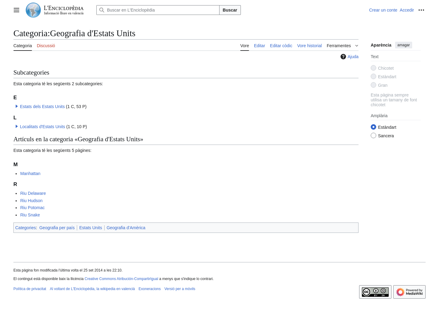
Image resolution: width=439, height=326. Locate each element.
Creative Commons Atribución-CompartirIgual (121, 279)
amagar (404, 45)
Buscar (230, 10)
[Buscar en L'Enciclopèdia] (158, 10)
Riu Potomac (32, 207)
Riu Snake (30, 214)
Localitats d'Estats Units (42, 126)
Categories (25, 227)
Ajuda (349, 56)
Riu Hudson (31, 200)
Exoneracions (150, 289)
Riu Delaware (33, 193)
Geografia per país (57, 227)
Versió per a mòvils (179, 289)
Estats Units (90, 227)
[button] (17, 106)
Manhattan (30, 173)
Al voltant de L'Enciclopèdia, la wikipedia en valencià (92, 289)
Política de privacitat (29, 289)
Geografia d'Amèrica (126, 227)
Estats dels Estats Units (42, 106)
